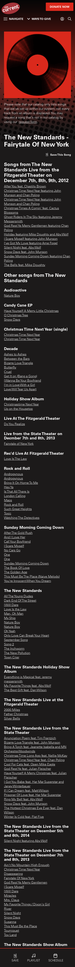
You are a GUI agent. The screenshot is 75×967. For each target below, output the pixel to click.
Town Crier (11, 657)
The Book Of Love (17, 568)
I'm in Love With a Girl (19, 385)
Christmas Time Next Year (22, 335)
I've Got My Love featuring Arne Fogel (31, 243)
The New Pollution (17, 653)
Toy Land (10, 935)
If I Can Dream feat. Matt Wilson (26, 790)
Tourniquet (11, 930)
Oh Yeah (9, 631)
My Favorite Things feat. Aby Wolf (27, 686)
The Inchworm (14, 648)
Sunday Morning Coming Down (26, 563)
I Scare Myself (14, 546)
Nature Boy (12, 295)
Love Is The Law (15, 459)
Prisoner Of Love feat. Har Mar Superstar (32, 795)
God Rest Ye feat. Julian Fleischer (27, 769)
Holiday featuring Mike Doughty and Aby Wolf (36, 234)
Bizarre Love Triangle (18, 363)
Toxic (7, 513)
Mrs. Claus (11, 900)
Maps (8, 500)
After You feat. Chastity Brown (25, 186)
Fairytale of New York (19, 444)
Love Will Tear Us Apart (20, 389)
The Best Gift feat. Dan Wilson (25, 690)
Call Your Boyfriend (17, 541)
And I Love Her (14, 537)
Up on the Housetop (18, 409)
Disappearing (13, 874)
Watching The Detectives (21, 518)
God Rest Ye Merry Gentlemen (25, 882)
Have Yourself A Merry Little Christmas (31, 311)
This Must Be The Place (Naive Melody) (32, 576)
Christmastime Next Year (21, 404)
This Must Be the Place (20, 926)
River (7, 909)
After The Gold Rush (18, 533)
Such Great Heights (18, 509)
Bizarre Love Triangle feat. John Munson (32, 742)
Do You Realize (14, 424)
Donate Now (59, 7)
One (7, 555)
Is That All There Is (16, 491)
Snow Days (12, 319)
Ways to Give (39, 19)
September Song (16, 640)
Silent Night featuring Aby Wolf (25, 841)
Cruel (8, 372)
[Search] (69, 19)
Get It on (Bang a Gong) (20, 376)
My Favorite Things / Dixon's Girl (27, 904)
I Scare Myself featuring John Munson (31, 239)
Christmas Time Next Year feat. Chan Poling (34, 760)
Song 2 (9, 644)
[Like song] (58, 154)
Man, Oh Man (13, 614)
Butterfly (10, 367)
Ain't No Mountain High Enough (26, 865)
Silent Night (12, 913)
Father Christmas (16, 714)
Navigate (13, 19)
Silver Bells (12, 718)
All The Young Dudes (18, 596)
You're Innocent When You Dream (27, 581)
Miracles (10, 896)
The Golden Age (15, 572)
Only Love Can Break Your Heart (26, 635)
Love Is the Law (15, 609)
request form (28, 122)
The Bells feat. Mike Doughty (24, 265)
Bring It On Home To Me (21, 483)
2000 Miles (12, 710)
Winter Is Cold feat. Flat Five (24, 817)
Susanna (10, 922)
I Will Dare (11, 605)
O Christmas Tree (16, 315)
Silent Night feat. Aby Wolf (22, 247)
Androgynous (13, 474)
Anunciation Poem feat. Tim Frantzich (30, 738)
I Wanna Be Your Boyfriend (22, 380)
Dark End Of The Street (20, 600)
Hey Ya (8, 487)
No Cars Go (12, 550)
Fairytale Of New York (19, 878)
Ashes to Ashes (15, 354)
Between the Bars (17, 359)
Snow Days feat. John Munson (25, 252)
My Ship (10, 618)
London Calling (14, 496)
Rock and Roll (14, 505)
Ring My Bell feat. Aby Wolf (23, 799)
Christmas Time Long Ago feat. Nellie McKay (35, 756)
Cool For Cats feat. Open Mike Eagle (29, 764)
